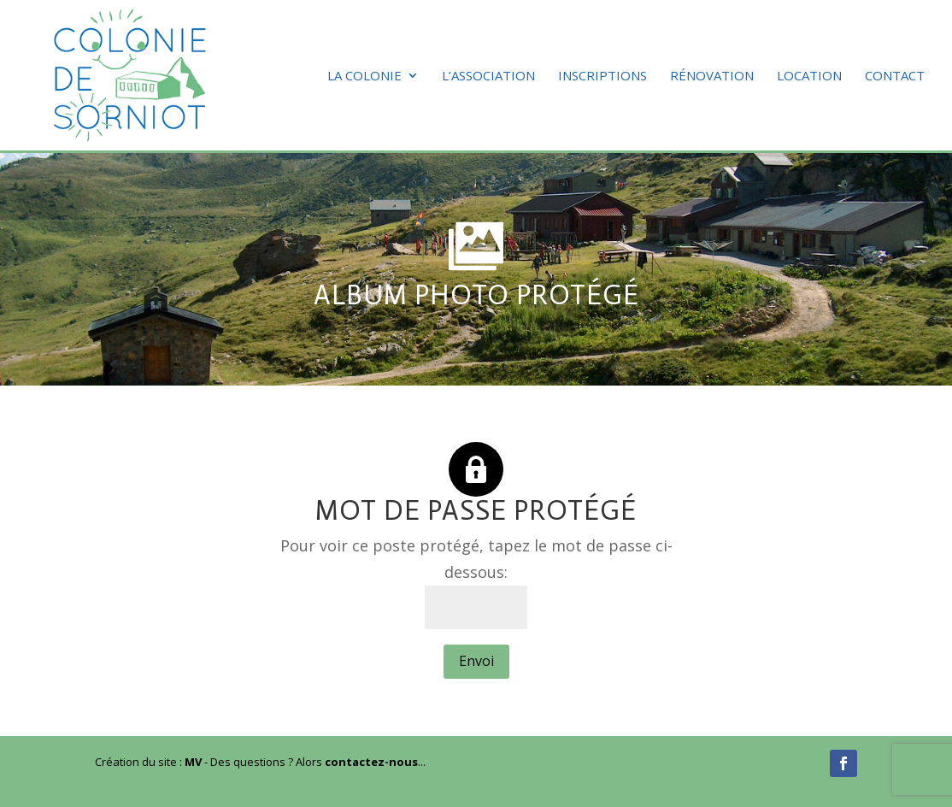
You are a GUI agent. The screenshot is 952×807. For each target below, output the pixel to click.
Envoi (476, 660)
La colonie (364, 76)
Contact (895, 76)
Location (809, 76)
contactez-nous (371, 761)
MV (193, 761)
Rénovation (712, 76)
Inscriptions (602, 76)
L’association (488, 76)
